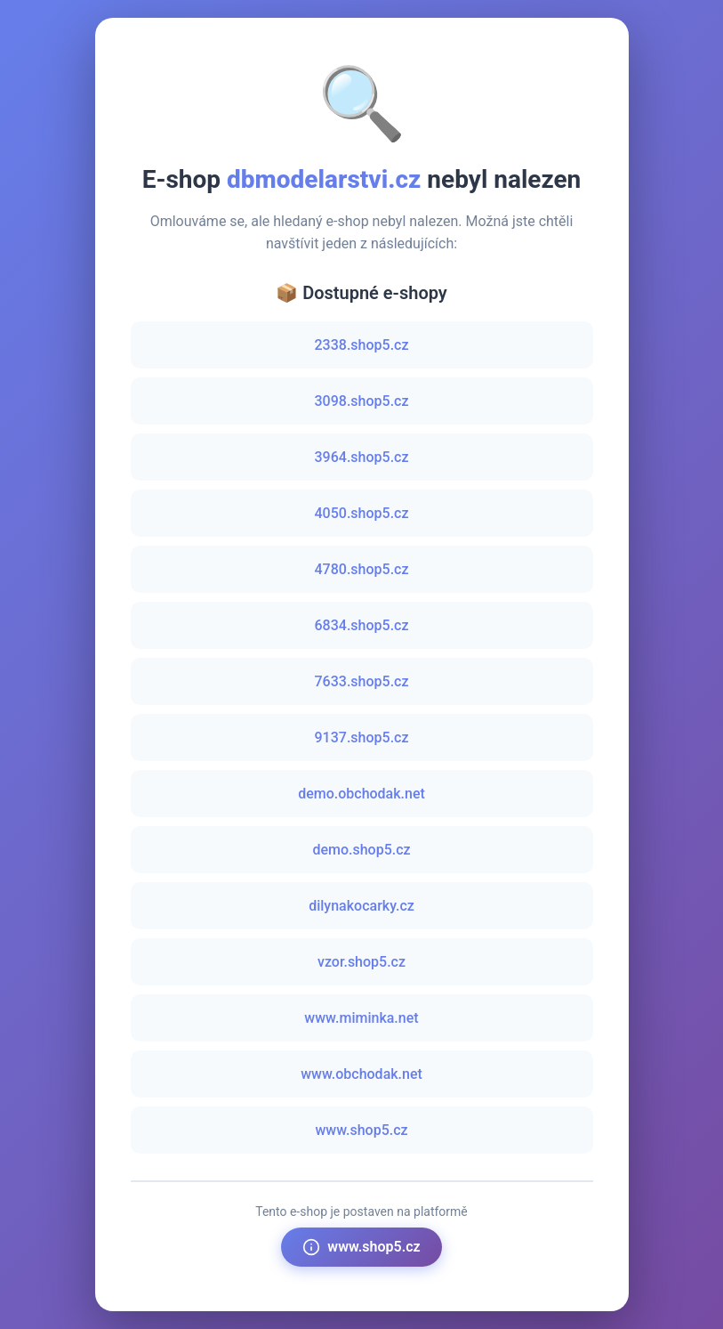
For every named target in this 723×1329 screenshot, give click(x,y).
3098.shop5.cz (362, 401)
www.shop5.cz (361, 1130)
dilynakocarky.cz (361, 905)
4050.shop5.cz (362, 513)
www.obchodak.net (361, 1074)
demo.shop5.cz (361, 849)
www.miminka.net (361, 1017)
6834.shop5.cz (362, 625)
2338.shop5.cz (362, 344)
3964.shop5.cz (362, 457)
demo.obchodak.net (361, 793)
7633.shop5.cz (362, 681)
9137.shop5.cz (362, 737)
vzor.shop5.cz (361, 961)
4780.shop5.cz (362, 569)
